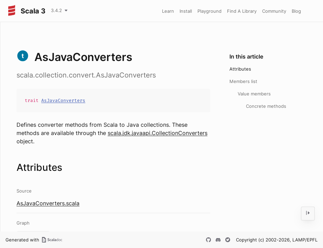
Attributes (240, 69)
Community (274, 11)
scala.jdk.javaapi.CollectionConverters (157, 133)
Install (186, 11)
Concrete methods (266, 106)
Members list (243, 81)
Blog (296, 11)
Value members (254, 93)
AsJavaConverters (63, 100)
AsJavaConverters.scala (48, 203)
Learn (168, 11)
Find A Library (242, 11)
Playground (209, 11)
